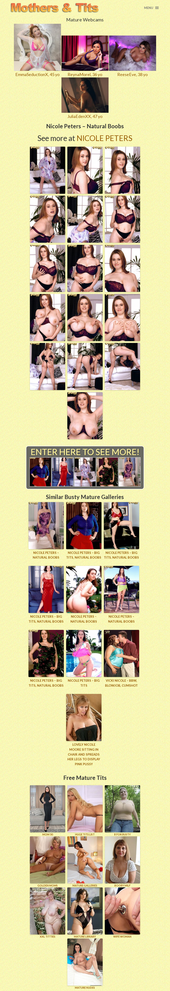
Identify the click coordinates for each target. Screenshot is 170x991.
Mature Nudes (85, 963)
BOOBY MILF (122, 861)
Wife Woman (122, 912)
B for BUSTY (122, 810)
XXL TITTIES (47, 912)
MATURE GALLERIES (85, 861)
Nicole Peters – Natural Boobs (46, 555)
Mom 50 (47, 810)
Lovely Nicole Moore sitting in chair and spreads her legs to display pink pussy (83, 754)
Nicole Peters (104, 138)
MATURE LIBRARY (85, 912)
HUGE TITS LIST (85, 810)
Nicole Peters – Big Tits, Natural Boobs (83, 555)
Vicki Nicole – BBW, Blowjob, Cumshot (121, 683)
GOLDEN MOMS (47, 861)
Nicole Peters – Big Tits (84, 683)
